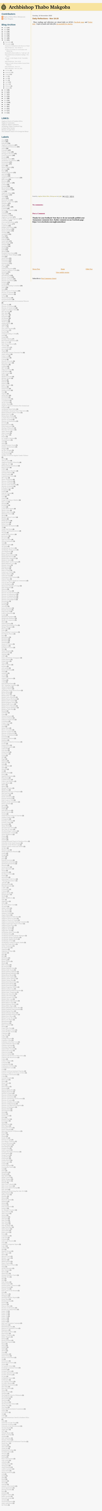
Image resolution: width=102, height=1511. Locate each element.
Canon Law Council (7, 572)
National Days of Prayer (9, 1265)
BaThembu (5, 958)
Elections (4, 181)
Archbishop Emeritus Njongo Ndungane (13, 935)
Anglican (4, 205)
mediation (4, 673)
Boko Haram (5, 568)
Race (3, 635)
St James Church (6, 1371)
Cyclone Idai (5, 304)
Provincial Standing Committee (11, 285)
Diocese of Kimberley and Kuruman (12, 1098)
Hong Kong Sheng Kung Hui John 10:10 (13, 1191)
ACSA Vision (5, 402)
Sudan (3, 212)
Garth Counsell (6, 1150)
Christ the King (6, 575)
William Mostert (6, 1433)
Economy (4, 186)
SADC (3, 809)
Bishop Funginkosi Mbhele (9, 987)
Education (4, 143)
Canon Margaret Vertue (8, 1030)
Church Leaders (6, 474)
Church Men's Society (8, 1049)
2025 (5, 29)
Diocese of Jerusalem (8, 1097)
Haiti (3, 256)
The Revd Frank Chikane (9, 1404)
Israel (3, 335)
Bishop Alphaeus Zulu (8, 968)
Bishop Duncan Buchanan (9, 699)
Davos (3, 1081)
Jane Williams (6, 766)
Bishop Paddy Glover (8, 704)
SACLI (4, 1345)
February (8, 86)
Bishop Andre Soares (8, 970)
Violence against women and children (12, 846)
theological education (8, 153)
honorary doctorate (7, 860)
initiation (4, 1481)
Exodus (4, 743)
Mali (3, 1249)
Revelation (5, 640)
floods (3, 1479)
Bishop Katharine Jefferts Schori (11, 412)
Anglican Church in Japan (9, 918)
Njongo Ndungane (7, 627)
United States (5, 661)
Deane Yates (5, 1083)
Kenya (3, 774)
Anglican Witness (7, 927)
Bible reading (5, 965)
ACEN (4, 896)
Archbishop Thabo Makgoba (10, 255)
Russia (3, 1344)
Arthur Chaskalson (7, 946)
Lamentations (5, 1236)
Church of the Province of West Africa (13, 1055)
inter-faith (4, 174)
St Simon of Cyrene (7, 647)
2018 (5, 92)
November (8, 44)
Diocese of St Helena (8, 280)
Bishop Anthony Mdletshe (9, 971)
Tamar (3, 1390)
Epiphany (4, 740)
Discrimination (6, 1110)
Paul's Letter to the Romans (9, 1290)
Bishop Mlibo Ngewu (8, 1006)
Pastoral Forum (6, 1287)
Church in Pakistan (7, 718)
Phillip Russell (6, 520)
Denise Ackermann (7, 479)
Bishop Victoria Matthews (9, 707)
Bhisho (4, 963)
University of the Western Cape (11, 845)
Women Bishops (6, 297)
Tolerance (4, 654)
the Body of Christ (7, 874)
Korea (3, 1234)
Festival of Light (6, 1139)
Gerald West (5, 1157)
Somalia (4, 814)
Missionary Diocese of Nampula (11, 791)
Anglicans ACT (6, 464)
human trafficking (7, 670)
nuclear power (6, 867)
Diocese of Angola (7, 1093)
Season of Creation (7, 644)
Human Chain (6, 1194)
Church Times (6, 579)
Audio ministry (6, 354)
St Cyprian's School (7, 1366)
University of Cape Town (9, 1422)
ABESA (4, 325)
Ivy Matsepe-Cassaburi (8, 1210)
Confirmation (5, 358)
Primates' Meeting (7, 339)
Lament (4, 507)
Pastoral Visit (5, 1289)
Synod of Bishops (7, 183)
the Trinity (5, 1505)
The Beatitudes (6, 1397)
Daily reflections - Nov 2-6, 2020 (13, 68)
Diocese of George (7, 419)
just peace (4, 538)
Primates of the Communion (10, 802)
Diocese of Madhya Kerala (9, 1102)
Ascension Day (6, 947)
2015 (5, 98)
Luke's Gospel (6, 373)
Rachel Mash (5, 522)
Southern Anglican (7, 817)
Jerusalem (4, 606)
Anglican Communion (8, 123)
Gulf (3, 1169)
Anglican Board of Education (10, 917)
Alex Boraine (5, 910)
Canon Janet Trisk (7, 1028)
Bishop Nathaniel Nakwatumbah (11, 1009)
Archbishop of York (7, 941)
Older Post (89, 269)
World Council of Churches (9, 291)
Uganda (4, 838)
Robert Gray (5, 524)
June (6, 78)
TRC (3, 649)
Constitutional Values (8, 476)
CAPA (3, 267)
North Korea (5, 795)
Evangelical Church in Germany (11, 742)
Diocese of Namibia (7, 483)
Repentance (5, 1330)
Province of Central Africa (9, 1309)
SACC (3, 287)
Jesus (3, 140)
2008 (5, 113)
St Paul (4, 296)
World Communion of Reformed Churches (14, 1441)
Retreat (4, 436)
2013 (5, 102)
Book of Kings (6, 570)
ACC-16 (4, 265)
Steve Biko (5, 1386)
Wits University (6, 1438)
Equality (4, 332)
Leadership (5, 225)
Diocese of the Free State (9, 598)
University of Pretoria (8, 1424)
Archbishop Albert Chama (9, 932)
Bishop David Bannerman (9, 982)
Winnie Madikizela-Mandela (10, 851)
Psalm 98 (4, 1321)
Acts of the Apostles (7, 328)
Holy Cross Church (7, 1186)
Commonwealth (6, 1064)
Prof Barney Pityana (7, 634)
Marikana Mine (6, 207)
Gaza (3, 496)
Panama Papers (6, 1284)
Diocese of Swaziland (8, 306)
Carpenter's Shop (6, 1040)
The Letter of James (7, 829)
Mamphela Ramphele (8, 616)
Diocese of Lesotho (7, 361)
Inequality (4, 272)
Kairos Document (7, 608)
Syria (3, 289)
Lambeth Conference (8, 294)
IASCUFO (5, 762)
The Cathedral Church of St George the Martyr (15, 131)
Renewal (4, 387)
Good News (5, 754)
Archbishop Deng (7, 934)
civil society (5, 668)
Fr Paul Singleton (7, 1145)
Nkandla (4, 380)
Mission (4, 251)
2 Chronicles (5, 889)
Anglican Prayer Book (8, 925)
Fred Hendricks (6, 1146)
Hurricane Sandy (6, 1200)
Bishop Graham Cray (8, 989)
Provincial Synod (7, 159)
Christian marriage (7, 1045)
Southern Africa (6, 390)
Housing (4, 503)
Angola (4, 351)
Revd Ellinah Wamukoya (9, 340)
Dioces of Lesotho (7, 730)
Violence (4, 346)
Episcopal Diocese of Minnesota (11, 1131)
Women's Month (6, 1440)
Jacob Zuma (5, 258)
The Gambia (5, 1398)
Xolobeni (4, 1445)
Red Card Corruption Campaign (11, 1323)
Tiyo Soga (4, 1407)
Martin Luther (6, 510)
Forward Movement (7, 1143)
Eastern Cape (5, 1115)
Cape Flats (5, 1035)
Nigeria (4, 273)
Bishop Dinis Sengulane (8, 558)
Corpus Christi (6, 723)
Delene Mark (5, 728)
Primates (4, 1304)
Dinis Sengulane (6, 587)
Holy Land (5, 502)
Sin (3, 1359)
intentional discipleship (8, 863)
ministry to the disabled (8, 1486)
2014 (5, 100)
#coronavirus (5, 263)
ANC (3, 899)
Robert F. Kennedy (7, 1335)
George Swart (6, 1155)
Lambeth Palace (6, 779)
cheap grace (5, 1465)
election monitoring (7, 1472)
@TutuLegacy (6, 894)
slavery (4, 870)
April (7, 82)
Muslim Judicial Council (9, 517)
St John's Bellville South (9, 1373)
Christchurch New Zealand (9, 577)
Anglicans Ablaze (7, 193)
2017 (5, 94)
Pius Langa (5, 628)
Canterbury (5, 1033)
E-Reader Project (6, 488)
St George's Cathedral (8, 210)
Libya (3, 1242)
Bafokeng (4, 959)
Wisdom (4, 1436)
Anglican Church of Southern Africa (12, 121)
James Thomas (6, 431)
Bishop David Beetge (8, 983)
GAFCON (4, 748)
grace (3, 858)
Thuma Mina (5, 1405)
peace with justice (7, 869)
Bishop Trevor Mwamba (9, 706)
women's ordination (7, 678)
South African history (8, 1362)
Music (3, 622)
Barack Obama (6, 553)
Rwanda (4, 807)
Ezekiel (4, 491)
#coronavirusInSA (7, 299)
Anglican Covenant (7, 217)
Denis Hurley (5, 1086)
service (4, 675)
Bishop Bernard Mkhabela (9, 973)
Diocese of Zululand (7, 486)
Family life (5, 1138)
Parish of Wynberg (7, 797)
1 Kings (4, 680)
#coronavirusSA (6, 399)
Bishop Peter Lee (7, 414)
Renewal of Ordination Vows (10, 1328)
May (6, 80)
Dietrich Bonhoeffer (7, 1090)
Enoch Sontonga (6, 1129)
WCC (3, 1431)
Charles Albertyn (6, 574)
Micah (3, 515)
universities (5, 877)
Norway (4, 1272)
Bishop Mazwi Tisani (8, 1002)
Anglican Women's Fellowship (10, 462)
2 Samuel (4, 891)
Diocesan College (7, 591)
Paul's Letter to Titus (7, 800)
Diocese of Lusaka (7, 1100)
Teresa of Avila (6, 1392)
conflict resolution (7, 1469)
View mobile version (62, 272)
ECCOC (4, 423)
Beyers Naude (6, 694)
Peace (3, 171)
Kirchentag (5, 505)
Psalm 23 (4, 1318)
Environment (5, 162)
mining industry (6, 323)
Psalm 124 (5, 1316)
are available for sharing (64, 24)
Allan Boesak (5, 911)
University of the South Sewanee (11, 843)
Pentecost (4, 383)
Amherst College (6, 913)
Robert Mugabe (6, 1337)
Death (3, 726)
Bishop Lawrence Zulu (8, 997)
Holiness (4, 1182)
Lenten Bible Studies (8, 508)
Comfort (4, 184)
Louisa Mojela (6, 783)
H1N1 (3, 1170)
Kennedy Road (6, 773)
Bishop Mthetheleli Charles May (11, 1007)
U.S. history (5, 1412)
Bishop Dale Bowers (7, 556)
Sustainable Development (9, 526)
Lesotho (4, 284)
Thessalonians (6, 652)
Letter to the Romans (8, 1241)
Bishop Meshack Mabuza (9, 1004)
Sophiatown (5, 646)
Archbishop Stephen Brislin (10, 939)
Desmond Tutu (6, 200)
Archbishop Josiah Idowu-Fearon (11, 690)
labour (3, 1482)
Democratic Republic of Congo (11, 586)
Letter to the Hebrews (8, 781)
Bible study (5, 179)
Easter (3, 165)
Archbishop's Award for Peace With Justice (14, 411)
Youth (3, 196)
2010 (5, 108)
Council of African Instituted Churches (13, 1071)
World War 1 (5, 1443)
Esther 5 (4, 1134)
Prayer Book (5, 1299)
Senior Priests (6, 1356)
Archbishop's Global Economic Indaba (13, 942)
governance (5, 536)
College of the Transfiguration (10, 219)
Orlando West (6, 1277)
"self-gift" (4, 882)
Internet (4, 1203)
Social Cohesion (6, 812)
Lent (3, 191)
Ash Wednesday (6, 551)
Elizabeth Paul (6, 1124)
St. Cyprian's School (7, 1381)
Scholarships (5, 1354)
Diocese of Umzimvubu (8, 308)
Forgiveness (5, 364)
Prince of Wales (6, 803)
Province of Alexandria (8, 1308)
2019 (5, 90)
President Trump (6, 1301)
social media (5, 872)
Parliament (5, 320)
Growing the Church (7, 1167)
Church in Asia (6, 1052)
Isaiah (3, 249)
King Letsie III (6, 611)
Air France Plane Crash (8, 905)
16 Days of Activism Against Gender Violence (15, 455)
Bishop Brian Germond (8, 555)
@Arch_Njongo (6, 893)
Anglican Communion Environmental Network (15, 301)
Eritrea (4, 1133)
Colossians (5, 1062)
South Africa (5, 164)
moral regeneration (7, 1488)
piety (3, 1491)
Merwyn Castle (6, 1256)
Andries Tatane (6, 404)
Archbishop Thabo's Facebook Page (12, 126)
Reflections (5, 1325)
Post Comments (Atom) (48, 278)
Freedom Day (6, 1148)
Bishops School (6, 565)
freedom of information (8, 447)
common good (6, 347)
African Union (6, 460)
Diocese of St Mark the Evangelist (11, 1105)
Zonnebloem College (8, 1450)
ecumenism (5, 213)
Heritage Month (6, 1181)
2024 (5, 32)
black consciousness (7, 1458)
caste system (5, 1460)
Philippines (5, 1296)
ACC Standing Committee (9, 685)
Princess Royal (6, 1306)
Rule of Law (5, 342)
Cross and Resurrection (8, 222)
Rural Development (7, 1342)
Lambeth (4, 208)
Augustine (4, 949)
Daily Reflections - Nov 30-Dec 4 (13, 47)
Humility (4, 1196)
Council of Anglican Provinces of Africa (13, 1073)
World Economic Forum (9, 445)
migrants (4, 394)
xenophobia (5, 234)
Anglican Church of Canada (10, 920)
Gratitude (4, 366)
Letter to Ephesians (7, 613)
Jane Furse (5, 1218)
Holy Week (5, 1189)
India (3, 764)
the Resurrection (6, 452)
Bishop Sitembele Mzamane (10, 1014)
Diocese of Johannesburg (9, 421)
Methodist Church (7, 514)
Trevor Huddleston (7, 834)
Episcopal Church (7, 363)
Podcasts (4, 239)
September (8, 72)
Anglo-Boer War (6, 930)
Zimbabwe (5, 203)
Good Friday (5, 1158)
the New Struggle (7, 450)
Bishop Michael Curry (8, 563)
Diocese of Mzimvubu (8, 733)
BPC (3, 956)
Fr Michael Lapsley (7, 747)
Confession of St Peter (8, 1066)
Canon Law (5, 356)
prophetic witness (7, 1494)
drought (4, 855)
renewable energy (7, 1498)
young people (5, 454)
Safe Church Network (8, 344)
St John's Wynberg (7, 1374)
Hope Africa (5, 315)
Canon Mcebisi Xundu (8, 1031)
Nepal (3, 1266)
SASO (3, 1349)
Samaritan (4, 642)
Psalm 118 (5, 1311)
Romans (4, 1338)
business (4, 666)
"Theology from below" (8, 881)
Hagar (3, 759)
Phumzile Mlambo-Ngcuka (9, 1297)
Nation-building (6, 623)
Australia (4, 953)
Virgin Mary (5, 1429)
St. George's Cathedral (8, 438)
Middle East (5, 790)
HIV (3, 757)
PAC (3, 1278)
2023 (5, 34)
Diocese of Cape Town (8, 130)
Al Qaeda (4, 906)
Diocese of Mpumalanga (9, 1103)
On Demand (5, 318)
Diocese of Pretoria (7, 279)
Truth (3, 442)
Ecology (4, 603)
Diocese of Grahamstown (9, 594)
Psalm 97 (4, 1320)
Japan (3, 767)
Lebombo (4, 1239)
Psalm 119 (5, 1313)
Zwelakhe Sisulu (6, 1452)
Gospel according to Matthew (10, 500)
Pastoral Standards (7, 798)
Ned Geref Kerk (6, 793)
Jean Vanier (5, 1222)
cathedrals (4, 1462)
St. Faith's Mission (7, 1383)
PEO (3, 1280)
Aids (3, 543)
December (8, 42)
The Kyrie (4, 1400)
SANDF (4, 1347)
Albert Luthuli (6, 908)
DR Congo (5, 478)
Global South (5, 752)
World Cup (5, 321)
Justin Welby (5, 1230)
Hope (3, 236)
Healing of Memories (8, 428)
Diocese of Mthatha (7, 481)
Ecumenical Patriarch (8, 738)
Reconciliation (6, 188)
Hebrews (4, 761)
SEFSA (4, 1350)
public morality (6, 1496)
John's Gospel (6, 433)
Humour (4, 1198)
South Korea (5, 388)
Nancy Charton (6, 1263)
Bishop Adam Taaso (7, 695)
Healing (4, 604)
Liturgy (4, 337)
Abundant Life (6, 215)
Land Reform (5, 371)
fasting (4, 1476)
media (3, 671)
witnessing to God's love (9, 879)
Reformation (5, 637)
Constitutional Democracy (9, 147)
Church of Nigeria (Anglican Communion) (14, 580)
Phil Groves (5, 1294)
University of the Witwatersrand (11, 1426)
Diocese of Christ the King (9, 592)
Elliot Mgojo (5, 1126)
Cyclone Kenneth (7, 1078)
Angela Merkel (6, 915)
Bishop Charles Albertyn (9, 978)
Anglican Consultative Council (10, 177)
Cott (3, 1069)
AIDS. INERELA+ (7, 898)
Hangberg (4, 1174)
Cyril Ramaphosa (7, 584)
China (3, 714)
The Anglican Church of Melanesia (12, 1395)
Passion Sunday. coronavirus (10, 1285)
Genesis (4, 498)
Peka (3, 1292)
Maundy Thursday (7, 788)
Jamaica (4, 1215)
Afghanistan (5, 901)
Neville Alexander (7, 1268)
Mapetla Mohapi (6, 1251)
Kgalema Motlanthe (7, 776)
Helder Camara (6, 1177)
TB (2, 527)
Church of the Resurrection (9, 1057)
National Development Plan (10, 625)
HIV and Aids (6, 311)
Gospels (4, 1163)
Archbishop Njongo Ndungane (10, 937)
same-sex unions (6, 539)
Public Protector (6, 385)
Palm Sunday (5, 1282)
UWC (3, 1416)
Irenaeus (4, 1205)
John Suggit (5, 1224)
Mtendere (4, 1260)
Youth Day (5, 1448)
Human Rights (6, 243)
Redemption (5, 260)
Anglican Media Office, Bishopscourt (14, 17)
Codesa (4, 1059)
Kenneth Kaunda (6, 610)
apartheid (4, 1455)
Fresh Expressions (7, 426)
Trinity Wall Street (7, 529)
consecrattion (5, 1470)
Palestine (4, 382)
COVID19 (5, 712)
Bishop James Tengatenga (9, 992)
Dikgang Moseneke (7, 1091)
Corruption (5, 150)
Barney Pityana (6, 961)
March (7, 84)
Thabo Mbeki (5, 826)
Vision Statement (6, 189)
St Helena (4, 1369)
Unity (3, 1421)
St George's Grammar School (10, 1368)
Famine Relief (6, 745)
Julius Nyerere (6, 1229)
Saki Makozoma (6, 810)
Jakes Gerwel (5, 1213)
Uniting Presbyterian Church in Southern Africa (15, 1417)
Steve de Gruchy (6, 1388)
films (3, 1477)
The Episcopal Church (8, 827)
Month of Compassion (8, 620)
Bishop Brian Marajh (8, 975)
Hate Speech (5, 1175)
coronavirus (5, 261)
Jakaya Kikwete (6, 1212)
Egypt (3, 1122)
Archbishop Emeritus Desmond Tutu (12, 352)
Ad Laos (4, 169)
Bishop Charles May (7, 980)
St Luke (4, 1376)
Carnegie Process (7, 1038)
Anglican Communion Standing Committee (14, 922)
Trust (3, 392)
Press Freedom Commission (10, 632)
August (7, 74)
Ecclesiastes (5, 1121)
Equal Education (6, 424)
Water (3, 443)
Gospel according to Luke (9, 270)
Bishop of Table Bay (7, 709)
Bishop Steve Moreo (7, 1016)
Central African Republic (9, 471)
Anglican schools (7, 929)
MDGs (4, 785)
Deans (3, 1085)
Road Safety (5, 1333)
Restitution (5, 639)
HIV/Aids (4, 368)
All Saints (4, 546)
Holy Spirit (5, 313)
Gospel (4, 755)
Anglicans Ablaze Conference (10, 124)
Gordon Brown (6, 1160)
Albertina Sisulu (6, 544)
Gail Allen (5, 750)
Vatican (4, 663)
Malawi (4, 786)
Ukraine (4, 839)
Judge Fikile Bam (7, 1227)
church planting (6, 1467)
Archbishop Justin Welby (9, 409)
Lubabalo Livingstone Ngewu (10, 1244)
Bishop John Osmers (7, 995)
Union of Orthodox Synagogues (11, 658)
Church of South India (8, 719)
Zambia (4, 853)
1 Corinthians (5, 400)
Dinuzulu (4, 589)
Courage (4, 359)
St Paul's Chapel (6, 822)
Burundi (4, 711)
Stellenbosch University (8, 1385)
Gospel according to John (9, 334)
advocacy (4, 1453)
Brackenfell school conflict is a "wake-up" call (17, 53)
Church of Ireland (7, 1054)
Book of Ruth (5, 467)
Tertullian (4, 1393)
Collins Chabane (6, 1061)
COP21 (4, 469)
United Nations (6, 659)
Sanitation (4, 244)
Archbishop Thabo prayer (9, 550)
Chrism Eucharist (7, 716)
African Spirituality (7, 541)
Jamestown (5, 1217)
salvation (4, 1500)
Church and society (7, 1050)
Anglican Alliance (7, 688)
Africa (3, 903)
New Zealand (5, 1270)
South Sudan (5, 241)
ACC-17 (4, 327)
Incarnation (5, 316)
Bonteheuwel (5, 1023)
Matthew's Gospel (7, 376)
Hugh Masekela (6, 1193)
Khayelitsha (5, 778)
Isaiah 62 (4, 1208)
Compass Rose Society (8, 128)
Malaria (4, 375)
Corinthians (5, 721)
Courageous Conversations (9, 1074)
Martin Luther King (7, 512)
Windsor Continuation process (10, 531)
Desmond (4, 1088)
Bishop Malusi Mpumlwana (10, 1001)
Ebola (3, 1117)
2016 (5, 96)
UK (3, 1414)
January (7, 88)
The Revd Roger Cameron (9, 831)
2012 (5, 104)
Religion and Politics (8, 227)
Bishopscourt (5, 567)
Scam (3, 1352)
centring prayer (6, 1464)
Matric (3, 1254)
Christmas (4, 176)
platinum (4, 1493)
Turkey (4, 1410)
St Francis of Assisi (7, 821)
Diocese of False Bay (8, 731)
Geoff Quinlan (6, 1153)
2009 (5, 110)
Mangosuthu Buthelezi (8, 618)
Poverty (4, 157)
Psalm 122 (5, 1314)
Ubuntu (4, 836)
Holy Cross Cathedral (8, 1184)
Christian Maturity (7, 472)
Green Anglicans (6, 1165)
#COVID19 (5, 397)
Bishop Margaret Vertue (8, 702)
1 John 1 (4, 887)
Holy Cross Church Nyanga (10, 1188)
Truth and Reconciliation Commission (13, 1409)
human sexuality (6, 231)
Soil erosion (5, 1361)
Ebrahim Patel (6, 1119)
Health (3, 248)
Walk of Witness (6, 664)
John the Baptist (6, 1225)
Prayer (3, 141)
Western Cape (6, 850)
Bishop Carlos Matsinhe (8, 697)
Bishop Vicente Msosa (8, 1018)
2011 (5, 106)
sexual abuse (5, 395)
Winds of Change (7, 1434)
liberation (4, 865)
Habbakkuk (5, 1172)
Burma (4, 1026)
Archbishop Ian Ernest (8, 548)
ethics (3, 857)
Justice (4, 148)
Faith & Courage (6, 493)
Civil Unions (5, 330)
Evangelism (5, 490)
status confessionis (7, 1503)
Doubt (3, 1112)
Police (3, 630)
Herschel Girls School (8, 430)
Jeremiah (4, 769)
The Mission (5, 1402)
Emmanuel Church (7, 1127)
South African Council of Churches (12, 815)
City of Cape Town (7, 582)
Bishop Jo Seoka (6, 560)
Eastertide (4, 736)
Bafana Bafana (6, 692)
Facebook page (79, 22)
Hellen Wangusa (6, 1179)
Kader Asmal (5, 1232)
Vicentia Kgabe (6, 1428)
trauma (4, 875)
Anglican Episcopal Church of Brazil (12, 923)
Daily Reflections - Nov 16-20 (13, 61)
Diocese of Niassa (7, 224)
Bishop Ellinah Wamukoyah (10, 466)
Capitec (4, 1037)
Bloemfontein (6, 1021)
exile (3, 1474)
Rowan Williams (6, 1340)
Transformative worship (8, 833)
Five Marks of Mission (8, 1141)
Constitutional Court (7, 1067)
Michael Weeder (6, 378)
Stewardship (5, 824)
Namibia (4, 519)
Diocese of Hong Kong (8, 1095)
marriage (4, 1484)
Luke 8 (4, 1246)
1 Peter (4, 682)
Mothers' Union (6, 1258)
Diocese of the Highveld (9, 599)
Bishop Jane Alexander (8, 994)
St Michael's (5, 1380)
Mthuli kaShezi (6, 1261)
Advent (4, 198)
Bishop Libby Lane (7, 999)
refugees (4, 448)
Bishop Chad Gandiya (8, 977)
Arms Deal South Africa (9, 944)
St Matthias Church (7, 1378)
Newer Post (36, 269)
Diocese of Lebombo (8, 292)
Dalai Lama (5, 1079)
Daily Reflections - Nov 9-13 (12, 66)
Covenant (4, 724)
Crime (3, 1076)
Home (63, 269)
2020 (5, 40)
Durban (4, 1114)
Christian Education (7, 268)
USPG (3, 656)
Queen (3, 805)
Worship (4, 532)
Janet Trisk (5, 1220)
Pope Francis (5, 435)
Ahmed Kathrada (6, 687)
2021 (5, 38)
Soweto (4, 1364)
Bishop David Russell (8, 985)
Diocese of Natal (6, 277)
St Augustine (5, 819)
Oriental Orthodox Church (9, 1275)
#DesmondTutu (6, 884)
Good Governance (7, 155)
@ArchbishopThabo (7, 683)
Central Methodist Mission (9, 1043)
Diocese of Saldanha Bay (9, 596)
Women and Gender (7, 172)
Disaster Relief (6, 1109)
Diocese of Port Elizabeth (9, 484)
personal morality (7, 1489)
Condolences (5, 220)
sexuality (4, 232)
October (7, 70)
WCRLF (4, 848)
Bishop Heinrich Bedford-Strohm (11, 990)
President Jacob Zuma (8, 253)
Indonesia (4, 1201)
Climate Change (6, 152)
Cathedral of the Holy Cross (10, 1042)
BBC (3, 954)
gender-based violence (8, 534)
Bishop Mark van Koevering (10, 562)
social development (7, 1501)
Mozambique (5, 195)
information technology (8, 862)
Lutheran (4, 1248)
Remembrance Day (7, 1326)
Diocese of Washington (8, 1107)
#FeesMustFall (6, 275)
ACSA (3, 459)
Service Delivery (6, 229)
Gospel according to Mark (9, 309)
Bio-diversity (5, 966)
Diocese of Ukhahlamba (8, 735)
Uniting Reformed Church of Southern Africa (15, 841)
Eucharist (4, 282)
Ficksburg (4, 495)
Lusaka (4, 615)
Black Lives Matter (7, 1019)
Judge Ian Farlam (7, 370)
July (6, 76)
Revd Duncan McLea (8, 1332)
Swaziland (5, 246)
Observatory (5, 1273)
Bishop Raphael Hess (8, 1011)
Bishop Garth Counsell (8, 700)
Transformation (6, 440)
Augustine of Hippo (7, 951)
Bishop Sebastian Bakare (9, 1013)
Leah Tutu (4, 1237)
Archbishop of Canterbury (9, 160)
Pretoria (4, 1302)
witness (4, 676)
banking (4, 1457)
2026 (5, 27)
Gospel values (6, 1162)
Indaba (4, 237)
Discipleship (5, 601)
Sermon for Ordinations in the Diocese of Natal (17, 46)
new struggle (5, 349)
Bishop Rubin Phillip (8, 416)
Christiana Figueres (7, 1047)
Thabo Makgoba (8, 19)
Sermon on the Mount (8, 1357)
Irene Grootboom (7, 1206)
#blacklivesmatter (7, 886)
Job (3, 771)
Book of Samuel (6, 1025)
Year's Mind (5, 1446)
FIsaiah (4, 1136)
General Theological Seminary (10, 1151)
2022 (5, 36)
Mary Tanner (5, 1253)
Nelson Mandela (6, 167)
